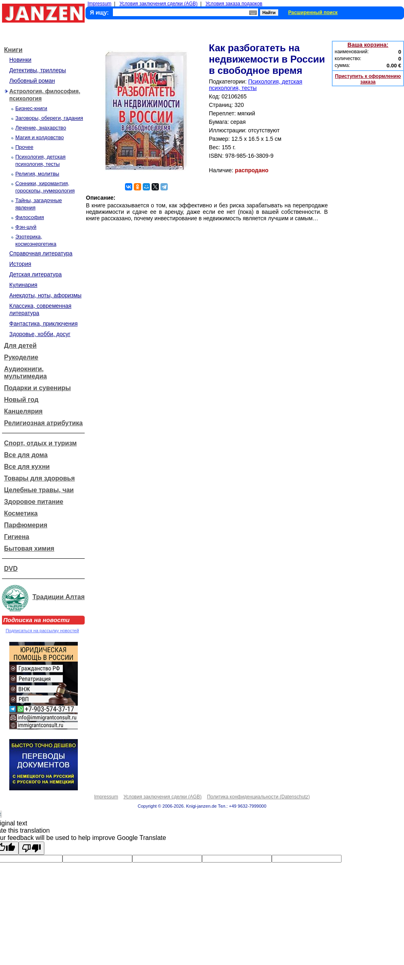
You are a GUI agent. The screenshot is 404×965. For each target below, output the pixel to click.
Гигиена (16, 536)
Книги (13, 49)
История (20, 264)
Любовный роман (32, 80)
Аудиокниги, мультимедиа (25, 373)
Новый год (21, 399)
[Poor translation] (31, 848)
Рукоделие (21, 357)
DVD (11, 568)
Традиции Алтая (58, 596)
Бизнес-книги (31, 108)
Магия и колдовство (39, 137)
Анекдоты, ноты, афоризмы (45, 295)
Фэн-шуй (25, 227)
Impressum (99, 3)
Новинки (20, 59)
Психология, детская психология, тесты (255, 84)
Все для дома (26, 454)
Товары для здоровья (39, 478)
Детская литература (35, 274)
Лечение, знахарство (40, 128)
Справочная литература (41, 253)
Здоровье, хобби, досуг (40, 334)
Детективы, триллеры (37, 70)
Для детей (20, 345)
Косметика (20, 513)
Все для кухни (27, 466)
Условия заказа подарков (234, 3)
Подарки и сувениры (37, 387)
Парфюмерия (25, 525)
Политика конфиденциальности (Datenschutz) (258, 797)
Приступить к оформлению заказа (368, 79)
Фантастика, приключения (43, 323)
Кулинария (23, 285)
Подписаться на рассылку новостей (42, 630)
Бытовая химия (29, 548)
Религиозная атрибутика (43, 423)
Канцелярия (23, 411)
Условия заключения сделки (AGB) (158, 3)
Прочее (24, 147)
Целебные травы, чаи (39, 490)
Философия (29, 217)
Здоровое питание (33, 501)
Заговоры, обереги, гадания (49, 118)
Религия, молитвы (37, 174)
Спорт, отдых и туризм (40, 443)
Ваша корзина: (368, 45)
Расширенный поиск (313, 12)
